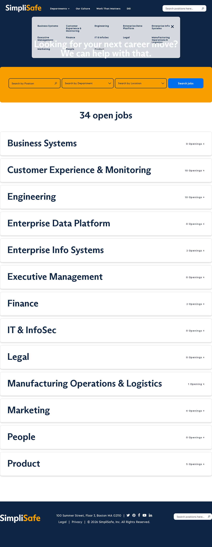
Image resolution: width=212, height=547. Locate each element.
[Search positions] (181, 8)
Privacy (77, 522)
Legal (62, 522)
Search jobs (186, 83)
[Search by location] (141, 83)
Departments (58, 8)
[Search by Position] (34, 83)
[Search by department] (88, 83)
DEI (129, 8)
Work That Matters (108, 8)
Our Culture (83, 8)
